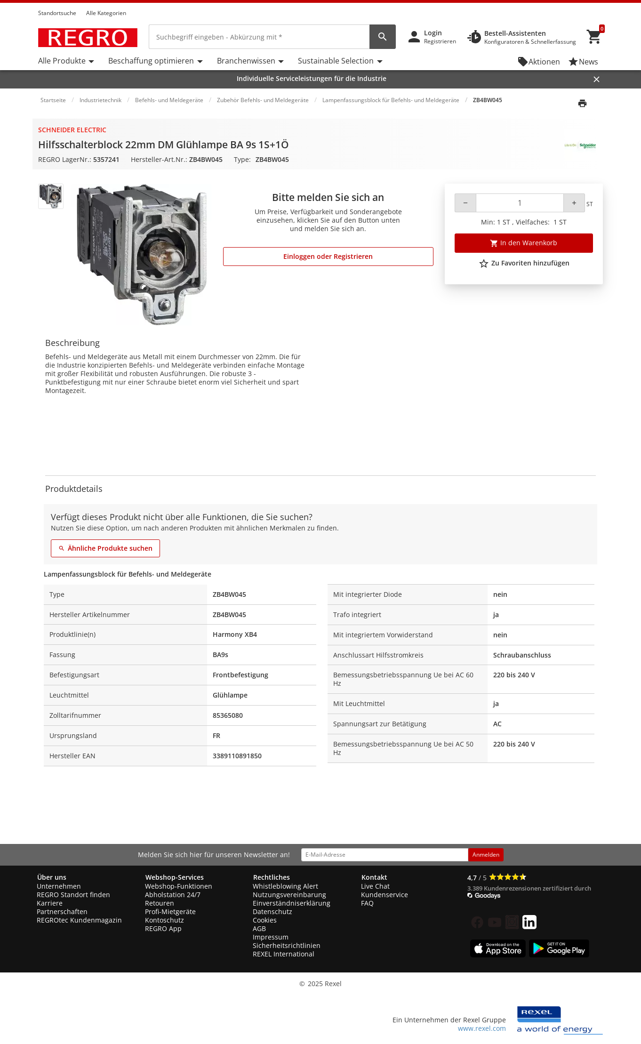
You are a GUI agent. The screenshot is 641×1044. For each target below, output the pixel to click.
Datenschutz (272, 911)
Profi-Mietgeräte (170, 911)
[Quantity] (520, 202)
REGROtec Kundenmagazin (79, 920)
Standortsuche (57, 13)
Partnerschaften (62, 911)
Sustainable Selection (336, 61)
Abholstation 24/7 (172, 894)
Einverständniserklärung (291, 903)
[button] (600, 4)
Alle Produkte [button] (62, 61)
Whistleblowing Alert (285, 886)
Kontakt (374, 877)
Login (433, 32)
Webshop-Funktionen (178, 886)
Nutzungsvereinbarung (289, 894)
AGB (259, 928)
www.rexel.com (482, 1028)
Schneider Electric (72, 129)
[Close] (596, 79)
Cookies (265, 920)
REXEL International (283, 953)
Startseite (53, 100)
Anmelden (486, 855)
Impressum (270, 936)
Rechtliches (271, 877)
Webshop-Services (174, 877)
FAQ (367, 903)
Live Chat (375, 886)
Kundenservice (384, 894)
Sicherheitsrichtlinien (286, 945)
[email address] (384, 854)
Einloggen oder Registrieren (328, 256)
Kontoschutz (164, 920)
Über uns (51, 877)
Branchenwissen (246, 61)
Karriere (50, 903)
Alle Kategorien (106, 13)
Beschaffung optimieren (151, 61)
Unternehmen (59, 886)
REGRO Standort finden (73, 894)
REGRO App (163, 928)
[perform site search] (382, 36)
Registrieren (440, 41)
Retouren (159, 903)
